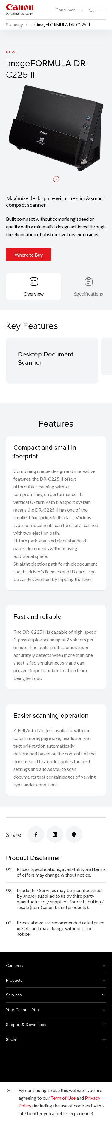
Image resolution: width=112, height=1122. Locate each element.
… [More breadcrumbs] (30, 25)
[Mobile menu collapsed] (102, 10)
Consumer (66, 9)
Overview (34, 293)
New (11, 52)
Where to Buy (29, 255)
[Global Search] (91, 9)
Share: (14, 834)
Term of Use (63, 1098)
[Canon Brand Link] (19, 9)
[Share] (35, 834)
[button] (56, 179)
